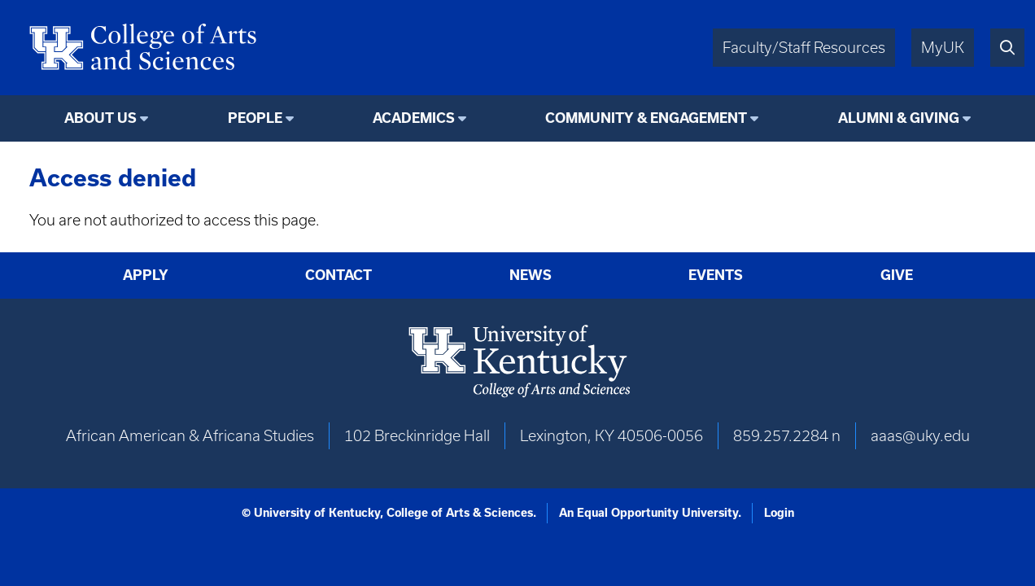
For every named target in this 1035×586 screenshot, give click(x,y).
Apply (145, 275)
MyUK (942, 47)
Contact (338, 275)
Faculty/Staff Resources (804, 47)
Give (896, 275)
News (530, 275)
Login (779, 512)
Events (715, 275)
